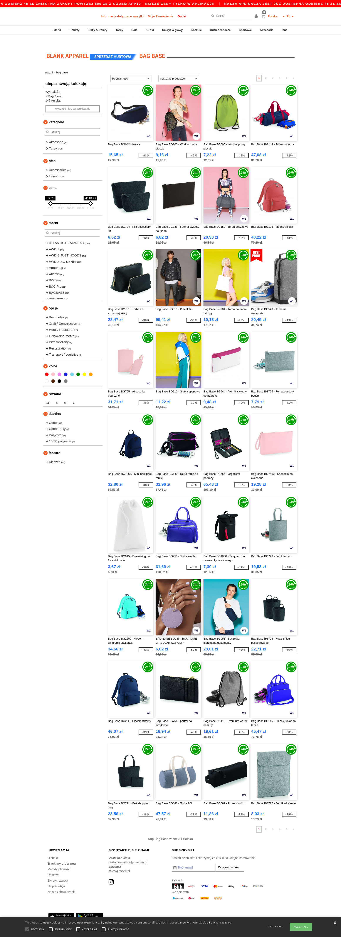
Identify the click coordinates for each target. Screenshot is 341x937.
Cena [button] (53, 178)
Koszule (196, 30)
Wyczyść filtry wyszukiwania (72, 98)
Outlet (182, 16)
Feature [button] (54, 443)
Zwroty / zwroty (58, 870)
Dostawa (53, 865)
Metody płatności (59, 859)
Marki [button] (53, 213)
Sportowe (245, 30)
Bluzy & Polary (97, 30)
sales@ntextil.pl (119, 861)
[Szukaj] (230, 16)
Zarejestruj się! (229, 857)
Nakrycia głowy (172, 30)
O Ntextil (53, 848)
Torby (119, 30)
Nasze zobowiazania (62, 882)
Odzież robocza (220, 30)
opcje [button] (53, 298)
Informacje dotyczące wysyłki (122, 16)
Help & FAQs (56, 876)
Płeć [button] (52, 151)
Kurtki (150, 30)
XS (48, 392)
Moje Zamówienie (160, 16)
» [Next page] (293, 68)
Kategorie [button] (56, 112)
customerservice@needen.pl (128, 852)
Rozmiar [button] (55, 384)
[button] (257, 16)
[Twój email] (193, 858)
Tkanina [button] (55, 404)
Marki (57, 30)
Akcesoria (266, 30)
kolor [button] (53, 356)
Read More (225, 922)
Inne (284, 30)
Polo (134, 30)
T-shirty (74, 30)
